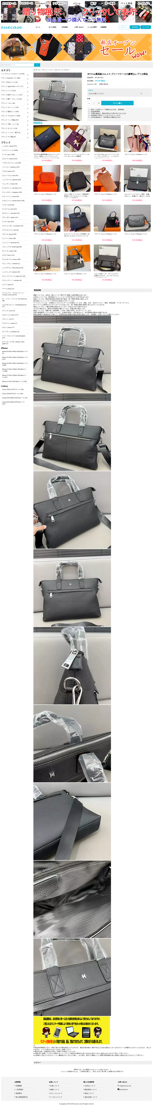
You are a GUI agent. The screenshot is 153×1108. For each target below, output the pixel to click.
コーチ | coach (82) (8, 205)
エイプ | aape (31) (7, 284)
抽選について (54, 1089)
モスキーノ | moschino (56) (11, 213)
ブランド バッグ (47, 70)
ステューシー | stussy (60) (10, 196)
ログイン (124, 27)
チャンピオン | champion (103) (12, 192)
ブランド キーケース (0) (9, 128)
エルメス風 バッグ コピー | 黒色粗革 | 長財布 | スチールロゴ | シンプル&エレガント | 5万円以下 (76, 196)
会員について (54, 1086)
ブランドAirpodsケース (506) (10, 78)
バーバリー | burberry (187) (11, 167)
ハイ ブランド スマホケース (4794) (12, 74)
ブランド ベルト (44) (8, 103)
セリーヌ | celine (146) (9, 251)
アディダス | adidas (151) (10, 217)
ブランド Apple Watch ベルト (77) (12, 86)
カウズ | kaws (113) (8, 255)
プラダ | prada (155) (8, 171)
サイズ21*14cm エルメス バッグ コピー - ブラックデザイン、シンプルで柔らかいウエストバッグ (107, 156)
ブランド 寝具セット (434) (10, 111)
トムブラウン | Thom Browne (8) (12, 268)
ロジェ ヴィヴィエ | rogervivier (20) (13, 276)
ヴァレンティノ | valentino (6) (12, 280)
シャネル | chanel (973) (9, 146)
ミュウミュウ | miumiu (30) (11, 272)
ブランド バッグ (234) (8, 90)
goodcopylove (123, 1089)
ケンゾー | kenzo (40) (9, 238)
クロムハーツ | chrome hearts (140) (13, 200)
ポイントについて (56, 1093)
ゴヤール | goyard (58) (9, 234)
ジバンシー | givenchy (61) (10, 242)
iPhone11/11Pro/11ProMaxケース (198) (14, 381)
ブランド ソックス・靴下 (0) (10, 132)
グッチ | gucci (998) (8, 154)
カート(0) (146, 27)
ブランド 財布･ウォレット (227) (11, 95)
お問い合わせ (79, 27)
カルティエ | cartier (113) (10, 315)
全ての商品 (52, 27)
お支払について (90, 1086)
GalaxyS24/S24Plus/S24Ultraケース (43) (14, 398)
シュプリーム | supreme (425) (11, 179)
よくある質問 (92, 27)
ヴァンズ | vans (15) (8, 311)
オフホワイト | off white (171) (11, 188)
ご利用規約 (19, 1089)
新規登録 (135, 27)
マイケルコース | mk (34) (10, 230)
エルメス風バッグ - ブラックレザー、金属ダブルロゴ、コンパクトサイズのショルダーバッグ (107, 275)
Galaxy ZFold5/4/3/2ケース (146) (12, 393)
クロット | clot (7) (8, 319)
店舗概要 (103, 27)
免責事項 (19, 1093)
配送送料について (91, 1089)
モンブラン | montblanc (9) (10, 331)
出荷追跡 (65, 27)
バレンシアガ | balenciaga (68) (12, 247)
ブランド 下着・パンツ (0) (10, 124)
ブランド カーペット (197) (10, 107)
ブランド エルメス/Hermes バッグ (135, 154)
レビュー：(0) (92, 84)
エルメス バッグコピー (62, 70)
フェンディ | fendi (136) (9, 184)
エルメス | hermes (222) (9, 159)
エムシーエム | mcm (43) (10, 175)
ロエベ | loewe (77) (8, 327)
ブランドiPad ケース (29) (9, 82)
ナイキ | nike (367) (8, 221)
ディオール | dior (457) (9, 209)
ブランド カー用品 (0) (8, 137)
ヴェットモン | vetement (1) (11, 263)
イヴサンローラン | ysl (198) (11, 163)
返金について (89, 1093)
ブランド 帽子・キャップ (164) (11, 99)
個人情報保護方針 (22, 1097)
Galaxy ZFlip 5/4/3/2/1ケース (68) (12, 389)
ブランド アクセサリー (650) (10, 116)
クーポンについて (56, 1097)
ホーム (38, 27)
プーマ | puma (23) (8, 289)
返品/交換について (91, 1097)
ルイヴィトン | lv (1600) (10, 150)
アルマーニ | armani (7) (9, 323)
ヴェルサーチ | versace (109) (11, 259)
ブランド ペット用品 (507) (10, 120)
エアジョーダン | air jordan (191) (12, 226)
